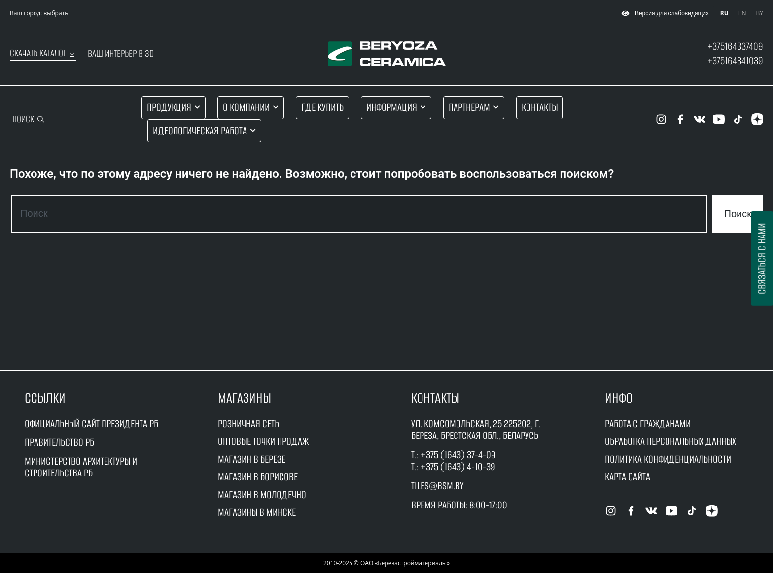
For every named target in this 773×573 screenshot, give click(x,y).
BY (759, 13)
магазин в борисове (258, 477)
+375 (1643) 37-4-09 (458, 454)
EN (742, 13)
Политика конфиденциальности (668, 459)
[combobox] (359, 214)
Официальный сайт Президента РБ (91, 423)
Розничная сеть (248, 423)
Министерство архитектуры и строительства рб (81, 467)
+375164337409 (735, 46)
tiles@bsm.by (437, 485)
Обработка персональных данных (670, 441)
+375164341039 (735, 60)
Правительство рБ (59, 442)
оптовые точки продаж (263, 441)
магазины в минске (257, 512)
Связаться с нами (761, 258)
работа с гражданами (648, 423)
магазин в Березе (251, 459)
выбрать (55, 13)
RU (724, 13)
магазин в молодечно (262, 494)
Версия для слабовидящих (664, 13)
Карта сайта (627, 477)
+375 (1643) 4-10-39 (458, 466)
